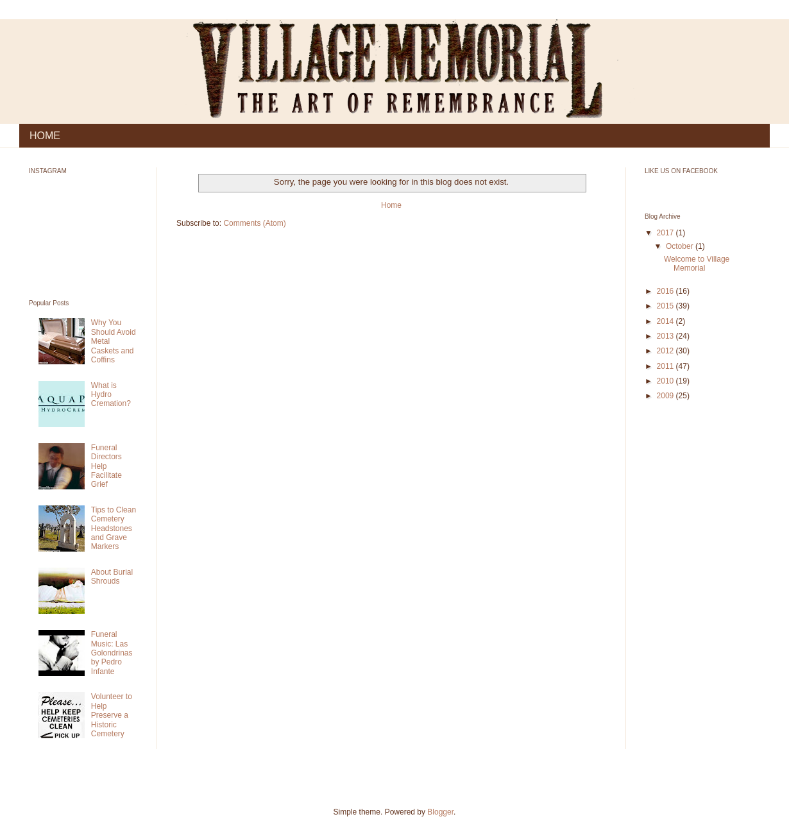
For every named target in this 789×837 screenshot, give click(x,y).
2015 (666, 305)
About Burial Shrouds (112, 577)
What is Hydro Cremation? (111, 395)
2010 (666, 380)
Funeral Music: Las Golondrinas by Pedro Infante (112, 653)
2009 (666, 395)
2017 (666, 232)
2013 (666, 336)
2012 (666, 350)
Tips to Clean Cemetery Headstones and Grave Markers (113, 528)
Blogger (440, 811)
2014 (666, 321)
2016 (666, 291)
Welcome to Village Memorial (696, 264)
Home (391, 205)
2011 (666, 366)
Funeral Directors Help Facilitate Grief (106, 466)
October (680, 246)
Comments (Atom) (254, 223)
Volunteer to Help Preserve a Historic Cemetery (111, 715)
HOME (45, 135)
